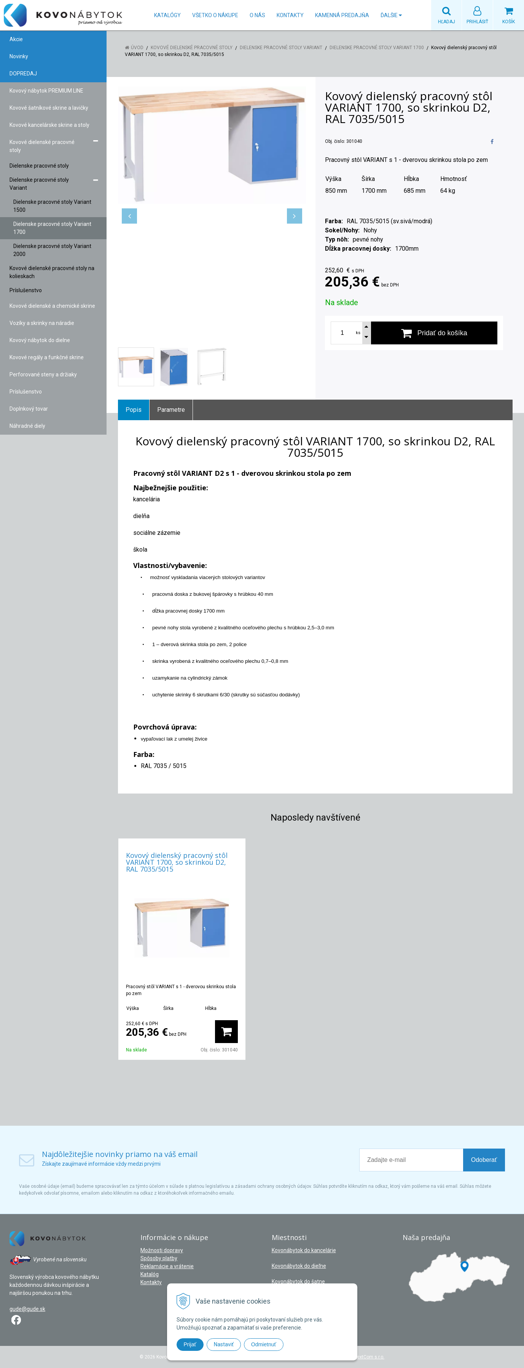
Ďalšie (391, 15)
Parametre (171, 409)
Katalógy (167, 15)
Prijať (190, 1344)
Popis (134, 409)
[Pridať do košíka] (434, 333)
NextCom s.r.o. (369, 1357)
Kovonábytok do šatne (298, 1281)
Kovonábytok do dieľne (299, 1266)
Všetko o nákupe (215, 15)
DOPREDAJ (23, 73)
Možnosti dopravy (161, 1250)
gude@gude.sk (27, 1309)
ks (358, 332)
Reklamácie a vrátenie (167, 1266)
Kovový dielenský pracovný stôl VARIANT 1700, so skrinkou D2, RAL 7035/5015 (177, 862)
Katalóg (149, 1274)
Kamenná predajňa (342, 15)
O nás (257, 15)
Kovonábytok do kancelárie (304, 1250)
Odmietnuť (263, 1344)
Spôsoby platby (158, 1258)
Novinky (19, 56)
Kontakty (290, 15)
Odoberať (484, 1160)
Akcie (16, 39)
